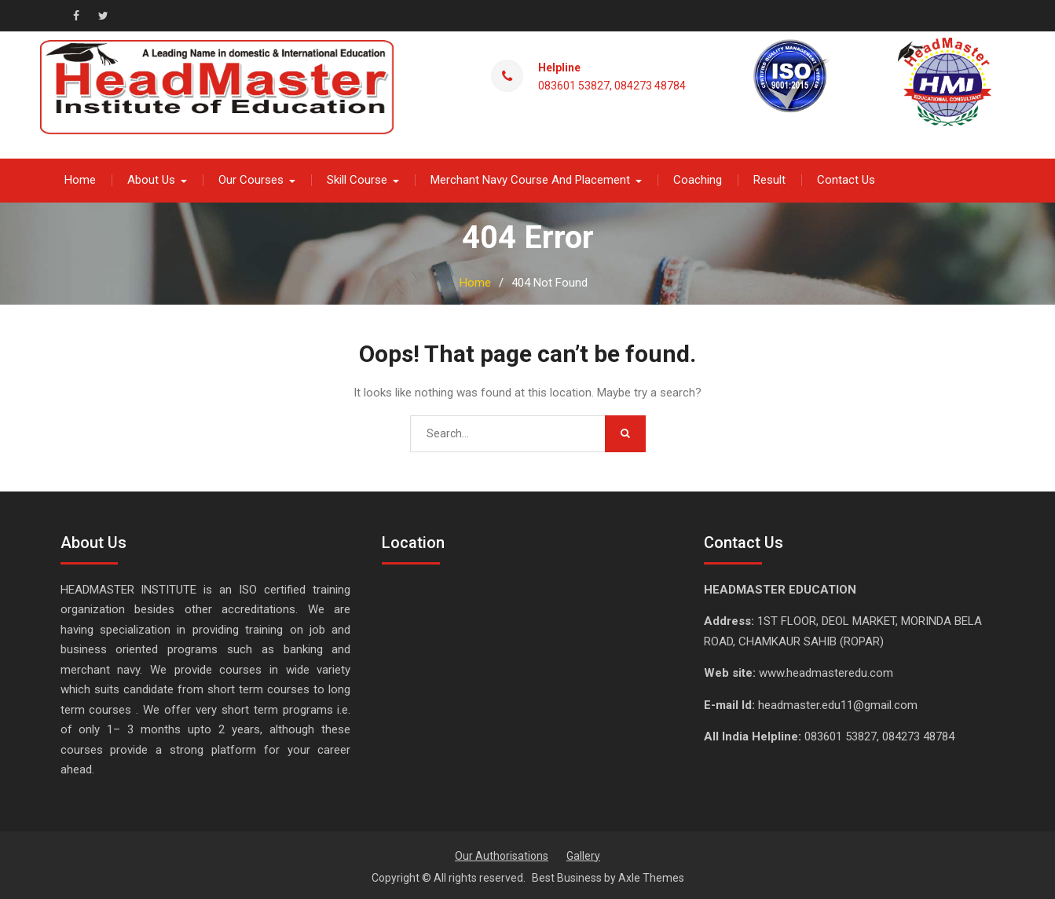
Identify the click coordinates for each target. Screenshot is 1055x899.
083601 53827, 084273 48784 (612, 85)
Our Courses (251, 179)
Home (80, 179)
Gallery (583, 855)
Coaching (697, 179)
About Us (151, 179)
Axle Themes (651, 877)
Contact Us (846, 179)
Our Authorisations (501, 855)
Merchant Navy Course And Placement (530, 179)
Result (769, 179)
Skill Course (357, 179)
